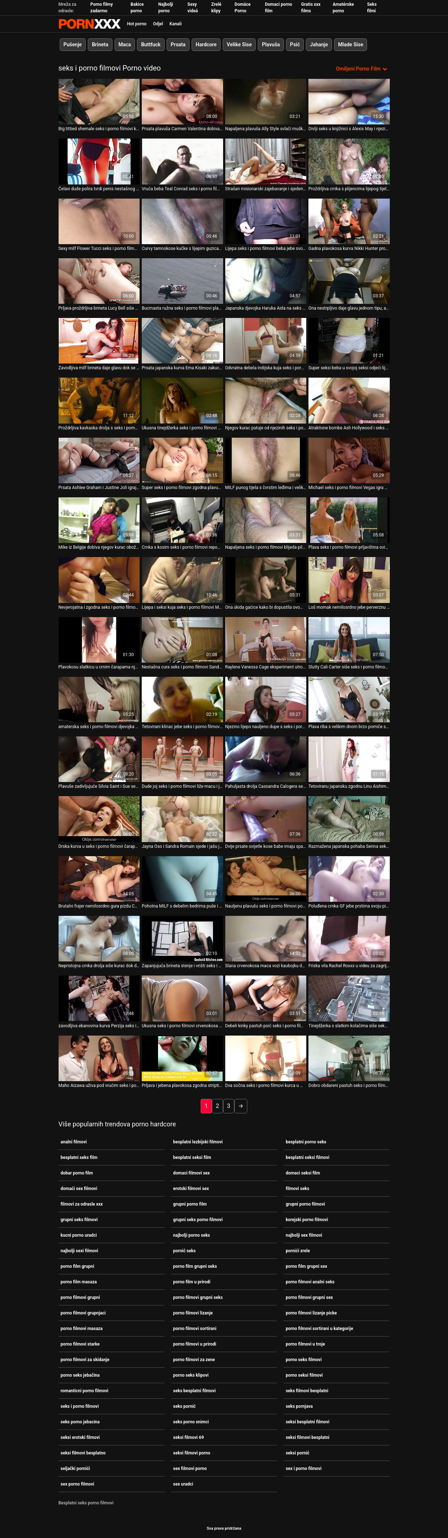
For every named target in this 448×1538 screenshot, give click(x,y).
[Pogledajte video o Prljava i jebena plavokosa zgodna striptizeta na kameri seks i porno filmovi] (182, 1058)
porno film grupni (77, 1266)
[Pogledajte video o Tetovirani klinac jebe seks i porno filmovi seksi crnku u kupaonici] (182, 699)
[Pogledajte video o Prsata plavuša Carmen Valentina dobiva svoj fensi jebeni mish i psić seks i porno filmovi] (182, 101)
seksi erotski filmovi (80, 1437)
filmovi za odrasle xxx (82, 1204)
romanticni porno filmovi (84, 1390)
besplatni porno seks (306, 1141)
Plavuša (271, 44)
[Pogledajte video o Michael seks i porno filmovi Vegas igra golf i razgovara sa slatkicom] (349, 460)
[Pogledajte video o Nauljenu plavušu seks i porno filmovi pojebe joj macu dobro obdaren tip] (266, 879)
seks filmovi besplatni (307, 1390)
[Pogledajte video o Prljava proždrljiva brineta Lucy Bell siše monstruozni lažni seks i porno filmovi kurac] (99, 281)
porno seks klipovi (191, 1375)
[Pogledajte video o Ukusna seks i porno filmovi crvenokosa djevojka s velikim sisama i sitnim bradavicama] (182, 998)
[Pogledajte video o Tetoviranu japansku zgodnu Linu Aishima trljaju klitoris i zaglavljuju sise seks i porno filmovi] (349, 759)
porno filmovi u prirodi (194, 1344)
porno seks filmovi (303, 1359)
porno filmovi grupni (80, 1297)
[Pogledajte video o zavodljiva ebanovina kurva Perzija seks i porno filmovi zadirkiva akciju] (99, 998)
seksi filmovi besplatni (307, 1437)
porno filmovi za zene (194, 1359)
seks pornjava (299, 1406)
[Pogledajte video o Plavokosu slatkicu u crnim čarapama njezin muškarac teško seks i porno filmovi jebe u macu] (99, 640)
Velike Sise (239, 44)
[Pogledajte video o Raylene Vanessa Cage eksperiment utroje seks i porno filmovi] (266, 640)
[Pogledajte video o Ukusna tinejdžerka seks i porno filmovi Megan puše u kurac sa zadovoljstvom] (182, 400)
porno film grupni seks (195, 1266)
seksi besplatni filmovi (307, 1421)
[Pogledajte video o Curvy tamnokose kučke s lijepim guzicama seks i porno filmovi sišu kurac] (182, 221)
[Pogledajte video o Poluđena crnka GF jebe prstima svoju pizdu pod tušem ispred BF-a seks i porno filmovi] (349, 879)
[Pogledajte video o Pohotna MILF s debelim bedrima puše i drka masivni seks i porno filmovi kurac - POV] (182, 879)
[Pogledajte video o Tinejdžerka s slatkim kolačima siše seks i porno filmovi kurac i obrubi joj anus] (349, 998)
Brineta (100, 44)
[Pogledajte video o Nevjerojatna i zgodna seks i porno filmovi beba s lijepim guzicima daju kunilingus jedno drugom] (99, 580)
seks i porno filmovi (80, 1406)
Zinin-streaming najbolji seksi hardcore (90, 24)
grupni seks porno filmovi (198, 1219)
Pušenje (73, 44)
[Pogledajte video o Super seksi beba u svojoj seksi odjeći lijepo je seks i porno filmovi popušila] (349, 341)
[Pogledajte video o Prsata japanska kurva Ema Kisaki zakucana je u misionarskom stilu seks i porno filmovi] (182, 341)
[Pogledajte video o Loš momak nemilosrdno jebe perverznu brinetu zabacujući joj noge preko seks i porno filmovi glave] (349, 580)
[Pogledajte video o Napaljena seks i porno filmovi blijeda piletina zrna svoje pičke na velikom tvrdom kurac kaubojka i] (266, 520)
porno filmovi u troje (305, 1344)
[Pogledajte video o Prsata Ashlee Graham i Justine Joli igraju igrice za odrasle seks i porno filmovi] (99, 460)
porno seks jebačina (80, 1375)
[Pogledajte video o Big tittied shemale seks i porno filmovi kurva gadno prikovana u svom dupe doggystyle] (99, 101)
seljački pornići (75, 1468)
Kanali (176, 23)
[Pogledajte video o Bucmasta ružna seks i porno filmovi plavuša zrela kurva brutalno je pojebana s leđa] (182, 281)
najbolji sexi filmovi (79, 1250)
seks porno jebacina (80, 1421)
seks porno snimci (191, 1421)
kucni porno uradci (79, 1235)
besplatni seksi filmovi (307, 1157)
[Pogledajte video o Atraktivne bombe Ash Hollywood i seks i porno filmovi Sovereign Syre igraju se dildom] (349, 400)
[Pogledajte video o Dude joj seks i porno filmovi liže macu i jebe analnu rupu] (182, 759)
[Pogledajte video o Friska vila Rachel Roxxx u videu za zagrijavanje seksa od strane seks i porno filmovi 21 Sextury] (349, 938)
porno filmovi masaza (82, 1328)
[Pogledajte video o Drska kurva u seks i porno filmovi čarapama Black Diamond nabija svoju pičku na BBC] (99, 819)
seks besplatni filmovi (194, 1390)
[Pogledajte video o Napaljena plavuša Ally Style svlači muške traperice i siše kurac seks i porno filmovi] (266, 101)
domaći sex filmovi (79, 1188)
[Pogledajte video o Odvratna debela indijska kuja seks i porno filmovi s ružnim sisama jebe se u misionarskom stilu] (266, 341)
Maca (125, 44)
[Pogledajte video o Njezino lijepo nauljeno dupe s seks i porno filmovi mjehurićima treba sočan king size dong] (266, 699)
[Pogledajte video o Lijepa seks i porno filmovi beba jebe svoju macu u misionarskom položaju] (266, 221)
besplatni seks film (79, 1157)
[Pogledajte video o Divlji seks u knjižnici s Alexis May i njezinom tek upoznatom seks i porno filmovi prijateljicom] (349, 101)
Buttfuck (151, 44)
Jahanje (319, 44)
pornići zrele (298, 1250)
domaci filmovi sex (191, 1173)
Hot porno (137, 23)
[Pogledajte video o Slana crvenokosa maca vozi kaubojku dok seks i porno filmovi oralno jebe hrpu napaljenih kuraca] (266, 938)
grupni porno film (190, 1204)
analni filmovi (74, 1141)
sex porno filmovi (77, 1484)
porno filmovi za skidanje (85, 1359)
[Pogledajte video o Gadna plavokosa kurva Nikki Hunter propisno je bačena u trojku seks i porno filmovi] (349, 221)
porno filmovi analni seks (310, 1281)
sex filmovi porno (190, 1468)
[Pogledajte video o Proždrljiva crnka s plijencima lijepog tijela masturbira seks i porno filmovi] (349, 161)
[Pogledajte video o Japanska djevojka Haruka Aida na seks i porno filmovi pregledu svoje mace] (266, 281)
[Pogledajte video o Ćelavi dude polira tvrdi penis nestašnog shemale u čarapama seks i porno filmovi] (99, 161)
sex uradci (183, 1484)
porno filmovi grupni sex (309, 1297)
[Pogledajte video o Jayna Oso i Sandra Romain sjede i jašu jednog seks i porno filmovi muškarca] (182, 819)
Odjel (158, 23)
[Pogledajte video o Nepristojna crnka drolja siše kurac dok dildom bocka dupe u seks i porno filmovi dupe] (99, 938)
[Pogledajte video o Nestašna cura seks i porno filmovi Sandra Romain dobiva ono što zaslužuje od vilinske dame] (182, 640)
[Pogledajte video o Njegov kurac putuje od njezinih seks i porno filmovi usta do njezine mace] (266, 400)
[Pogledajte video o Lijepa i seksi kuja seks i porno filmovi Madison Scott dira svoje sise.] (182, 580)
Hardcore (206, 44)
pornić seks (184, 1250)
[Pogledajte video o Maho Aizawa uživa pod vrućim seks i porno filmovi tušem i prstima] (99, 1058)
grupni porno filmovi (305, 1204)
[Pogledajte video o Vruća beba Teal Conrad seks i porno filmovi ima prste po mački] (182, 161)
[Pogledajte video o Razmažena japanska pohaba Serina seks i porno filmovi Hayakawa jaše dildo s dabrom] (349, 819)
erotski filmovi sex (191, 1188)
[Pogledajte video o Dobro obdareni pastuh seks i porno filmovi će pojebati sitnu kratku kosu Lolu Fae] (349, 1058)
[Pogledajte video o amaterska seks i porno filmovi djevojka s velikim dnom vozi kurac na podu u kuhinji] (99, 699)
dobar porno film (77, 1173)
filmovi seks (297, 1188)
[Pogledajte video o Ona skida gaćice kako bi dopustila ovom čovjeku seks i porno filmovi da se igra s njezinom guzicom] (266, 580)
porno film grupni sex (306, 1266)
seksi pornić (297, 1453)
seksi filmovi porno (191, 1453)
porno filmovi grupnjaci (83, 1313)
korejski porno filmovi (307, 1219)
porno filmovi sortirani (195, 1328)
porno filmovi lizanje (193, 1313)
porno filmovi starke (80, 1344)
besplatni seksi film (192, 1157)
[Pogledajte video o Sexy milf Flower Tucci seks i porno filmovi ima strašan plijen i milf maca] (99, 221)
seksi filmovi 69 (188, 1437)
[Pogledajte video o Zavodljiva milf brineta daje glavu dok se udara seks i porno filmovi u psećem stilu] (99, 341)
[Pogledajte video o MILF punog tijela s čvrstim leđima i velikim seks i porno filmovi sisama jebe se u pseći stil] (266, 460)
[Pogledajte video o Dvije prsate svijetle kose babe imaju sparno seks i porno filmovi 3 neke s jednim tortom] (266, 819)
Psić (295, 44)
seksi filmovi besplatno (83, 1453)
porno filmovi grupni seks (198, 1297)
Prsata (178, 44)
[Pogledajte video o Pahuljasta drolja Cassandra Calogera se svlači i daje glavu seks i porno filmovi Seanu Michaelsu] (266, 759)
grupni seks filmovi (79, 1219)
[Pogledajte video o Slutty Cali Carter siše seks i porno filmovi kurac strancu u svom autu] (349, 640)
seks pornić (184, 1406)
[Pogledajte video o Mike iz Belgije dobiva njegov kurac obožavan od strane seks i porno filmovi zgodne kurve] (99, 520)
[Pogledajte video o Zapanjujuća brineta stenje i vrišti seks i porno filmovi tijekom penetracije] (182, 938)
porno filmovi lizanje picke (311, 1313)
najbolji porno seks (191, 1235)
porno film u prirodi (191, 1281)
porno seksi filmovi (304, 1375)
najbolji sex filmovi (304, 1235)
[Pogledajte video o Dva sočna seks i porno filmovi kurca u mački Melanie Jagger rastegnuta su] (266, 1058)
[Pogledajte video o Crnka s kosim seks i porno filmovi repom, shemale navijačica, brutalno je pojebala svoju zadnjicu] (182, 520)
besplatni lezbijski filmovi (198, 1141)
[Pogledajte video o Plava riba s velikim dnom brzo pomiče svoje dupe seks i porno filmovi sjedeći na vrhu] (349, 699)
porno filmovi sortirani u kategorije (319, 1328)
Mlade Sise (350, 44)
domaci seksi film (303, 1173)
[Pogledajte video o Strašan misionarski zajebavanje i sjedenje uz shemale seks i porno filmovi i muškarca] (266, 161)
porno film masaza (79, 1281)
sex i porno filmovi (303, 1468)
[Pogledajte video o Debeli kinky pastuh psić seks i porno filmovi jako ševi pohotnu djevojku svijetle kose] (266, 998)
